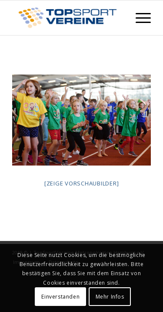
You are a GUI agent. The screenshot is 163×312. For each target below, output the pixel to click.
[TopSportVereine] (67, 17)
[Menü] (139, 17)
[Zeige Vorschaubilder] (81, 183)
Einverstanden (60, 296)
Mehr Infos (110, 296)
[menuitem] (139, 17)
